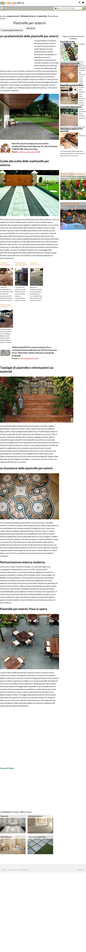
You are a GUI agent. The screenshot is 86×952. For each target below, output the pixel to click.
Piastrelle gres (6, 837)
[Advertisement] (23, 13)
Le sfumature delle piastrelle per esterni (26, 468)
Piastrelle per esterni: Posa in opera (23, 609)
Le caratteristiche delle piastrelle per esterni (29, 36)
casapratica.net (13, 16)
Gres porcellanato (35, 816)
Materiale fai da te (28, 16)
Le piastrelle (42, 16)
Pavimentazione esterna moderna (22, 562)
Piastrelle (4, 816)
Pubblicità (80, 870)
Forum (57, 8)
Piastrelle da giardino (37, 837)
